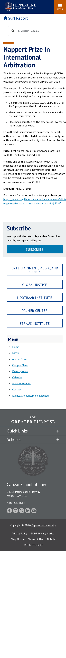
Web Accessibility (33, 545)
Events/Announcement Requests (31, 395)
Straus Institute (35, 323)
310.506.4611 (16, 503)
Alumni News (19, 359)
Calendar (17, 377)
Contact (16, 389)
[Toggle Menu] (60, 7)
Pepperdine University (43, 525)
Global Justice (34, 285)
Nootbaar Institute (34, 297)
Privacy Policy (19, 533)
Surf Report (15, 18)
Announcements (21, 383)
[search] (30, 31)
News (15, 353)
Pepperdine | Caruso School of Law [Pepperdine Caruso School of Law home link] (20, 4)
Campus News (20, 365)
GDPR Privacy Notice (42, 533)
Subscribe (34, 249)
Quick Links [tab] (17, 431)
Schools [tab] (14, 439)
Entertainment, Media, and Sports (34, 270)
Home (15, 347)
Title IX (51, 539)
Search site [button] (5, 5)
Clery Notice (18, 539)
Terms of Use (35, 539)
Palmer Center (35, 310)
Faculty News (20, 371)
